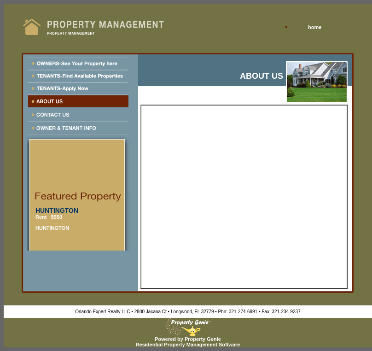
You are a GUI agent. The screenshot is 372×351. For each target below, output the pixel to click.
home (314, 27)
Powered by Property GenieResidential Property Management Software (188, 339)
